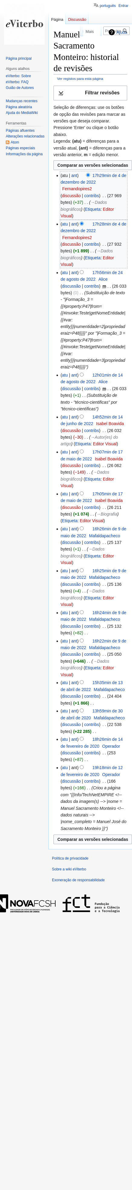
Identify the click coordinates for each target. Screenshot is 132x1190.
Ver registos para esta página (80, 78)
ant (74, 175)
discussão (71, 195)
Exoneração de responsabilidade (78, 880)
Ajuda (121, 32)
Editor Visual (105, 443)
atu (65, 224)
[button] (90, 93)
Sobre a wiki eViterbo (69, 869)
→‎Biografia (106, 514)
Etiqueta (92, 209)
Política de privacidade (70, 858)
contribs (91, 195)
